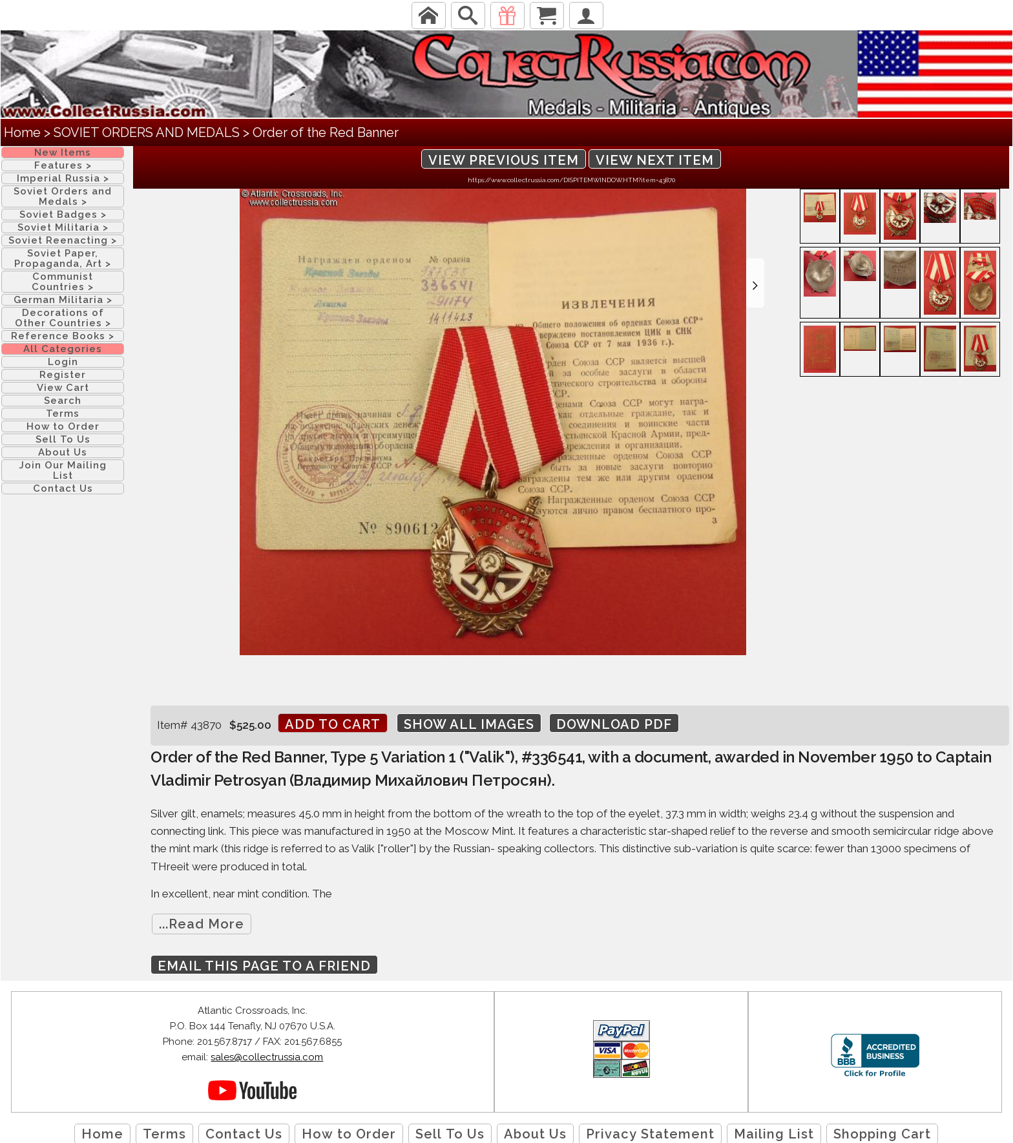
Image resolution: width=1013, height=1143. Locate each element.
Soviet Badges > (63, 214)
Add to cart (333, 724)
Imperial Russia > (63, 178)
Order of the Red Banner (326, 132)
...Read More (201, 924)
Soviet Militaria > (63, 227)
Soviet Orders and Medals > (63, 196)
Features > (63, 165)
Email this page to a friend (264, 966)
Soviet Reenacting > (62, 240)
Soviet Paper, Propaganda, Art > (62, 258)
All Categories (62, 349)
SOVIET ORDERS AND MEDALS (147, 132)
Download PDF (614, 724)
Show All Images (469, 724)
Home (22, 132)
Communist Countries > (63, 282)
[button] (755, 283)
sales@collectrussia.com (267, 1057)
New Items (62, 152)
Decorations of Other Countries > (63, 318)
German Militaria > (63, 300)
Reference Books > (62, 336)
